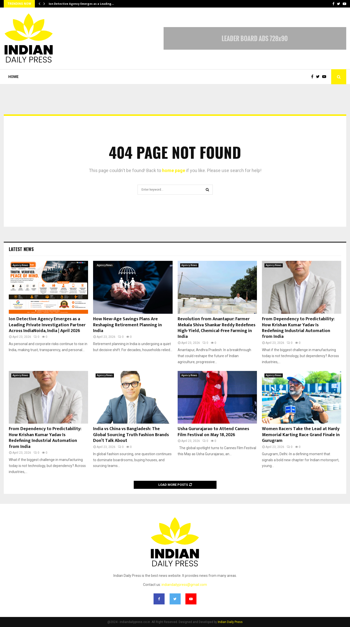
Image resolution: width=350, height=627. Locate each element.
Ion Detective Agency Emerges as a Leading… (81, 3)
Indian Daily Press (230, 622)
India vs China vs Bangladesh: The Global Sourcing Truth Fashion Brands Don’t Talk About (131, 434)
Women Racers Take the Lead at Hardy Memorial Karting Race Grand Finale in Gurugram (301, 434)
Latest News (21, 249)
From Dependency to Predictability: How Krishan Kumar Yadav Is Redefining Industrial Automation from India (298, 327)
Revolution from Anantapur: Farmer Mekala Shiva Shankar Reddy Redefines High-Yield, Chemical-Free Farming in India (216, 327)
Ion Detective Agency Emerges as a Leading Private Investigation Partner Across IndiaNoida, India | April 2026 (47, 325)
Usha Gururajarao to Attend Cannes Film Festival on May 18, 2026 (213, 431)
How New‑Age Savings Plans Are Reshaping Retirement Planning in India (127, 325)
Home (13, 77)
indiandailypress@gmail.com (184, 585)
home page (173, 170)
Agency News (20, 265)
